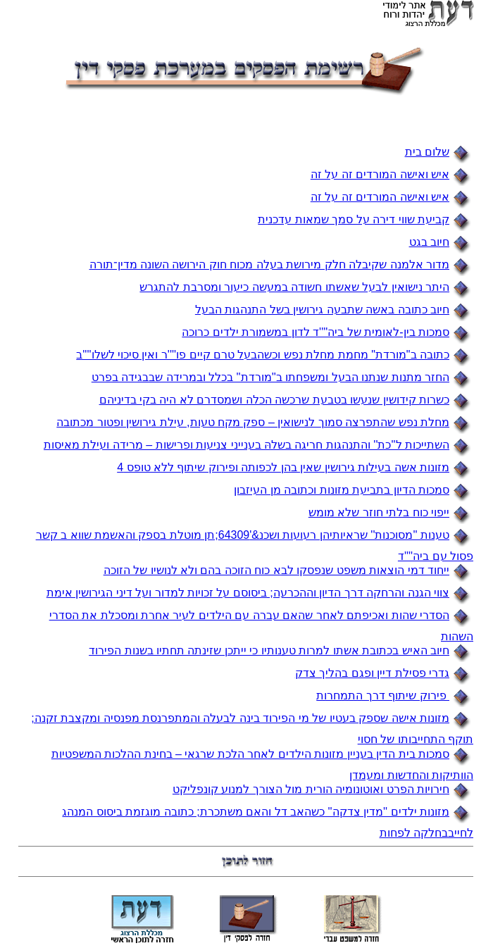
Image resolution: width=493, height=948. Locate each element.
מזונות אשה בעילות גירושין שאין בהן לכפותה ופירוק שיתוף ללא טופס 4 (283, 467)
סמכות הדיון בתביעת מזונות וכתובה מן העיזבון (341, 490)
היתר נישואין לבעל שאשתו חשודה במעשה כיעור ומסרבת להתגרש (294, 287)
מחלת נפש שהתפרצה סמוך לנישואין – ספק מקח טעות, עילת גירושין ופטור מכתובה (252, 422)
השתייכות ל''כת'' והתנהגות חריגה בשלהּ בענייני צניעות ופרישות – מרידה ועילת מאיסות (246, 445)
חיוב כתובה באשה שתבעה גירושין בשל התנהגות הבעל (322, 310)
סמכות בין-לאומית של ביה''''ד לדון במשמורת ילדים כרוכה (315, 332)
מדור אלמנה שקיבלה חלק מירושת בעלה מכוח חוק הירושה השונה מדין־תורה (269, 264)
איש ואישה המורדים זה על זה (380, 174)
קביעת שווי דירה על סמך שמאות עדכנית (353, 219)
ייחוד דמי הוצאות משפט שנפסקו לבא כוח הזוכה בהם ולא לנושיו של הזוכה (276, 570)
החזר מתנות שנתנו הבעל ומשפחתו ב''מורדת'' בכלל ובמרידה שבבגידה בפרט (270, 377)
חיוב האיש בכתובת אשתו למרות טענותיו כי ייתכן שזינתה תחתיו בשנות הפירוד (269, 650)
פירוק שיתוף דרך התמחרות (382, 695)
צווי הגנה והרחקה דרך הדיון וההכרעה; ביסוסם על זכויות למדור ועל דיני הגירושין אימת (247, 593)
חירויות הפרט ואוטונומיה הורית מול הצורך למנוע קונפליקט (311, 789)
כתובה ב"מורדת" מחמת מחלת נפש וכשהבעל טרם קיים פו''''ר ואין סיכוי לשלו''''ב (262, 355)
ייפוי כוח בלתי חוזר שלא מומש (378, 512)
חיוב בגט (429, 242)
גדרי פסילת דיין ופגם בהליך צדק (372, 673)
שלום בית (427, 152)
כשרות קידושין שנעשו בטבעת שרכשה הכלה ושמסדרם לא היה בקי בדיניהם (274, 400)
